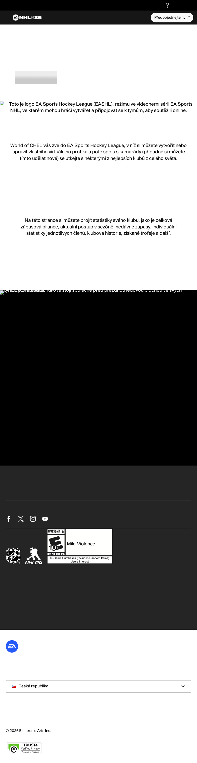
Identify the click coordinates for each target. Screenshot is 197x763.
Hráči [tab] (99, 76)
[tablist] (98, 77)
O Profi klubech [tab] (36, 76)
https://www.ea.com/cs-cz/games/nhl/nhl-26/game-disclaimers (66, 586)
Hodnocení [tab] (73, 76)
